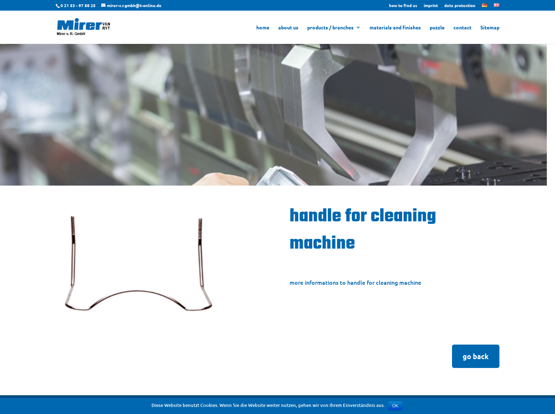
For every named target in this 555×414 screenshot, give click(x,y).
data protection (459, 5)
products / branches (330, 27)
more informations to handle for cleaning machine (355, 282)
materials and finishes (395, 27)
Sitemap (489, 27)
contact (462, 27)
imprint (431, 5)
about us (288, 27)
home (262, 27)
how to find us (403, 5)
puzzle (437, 27)
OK (395, 405)
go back (476, 356)
